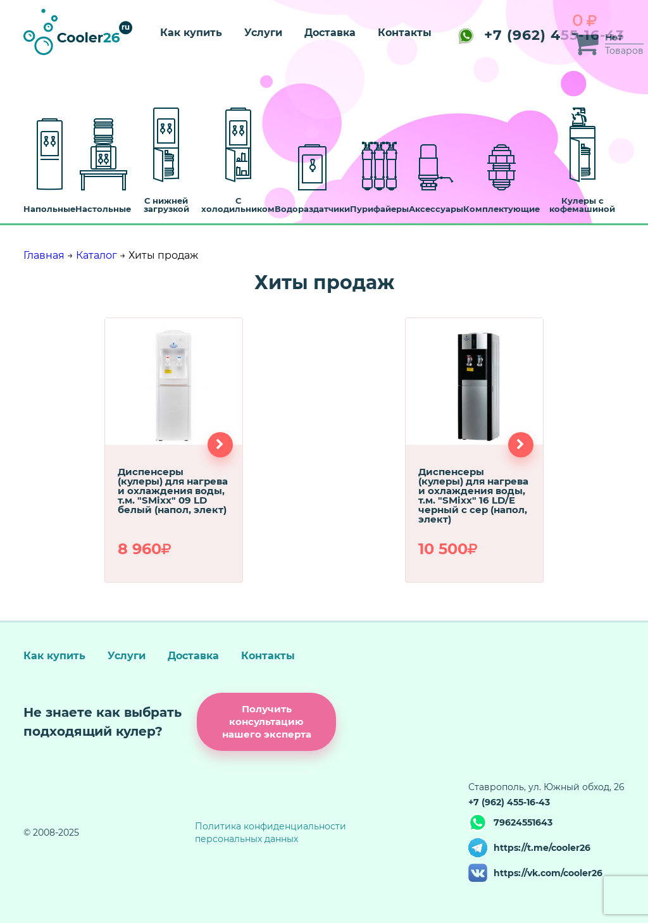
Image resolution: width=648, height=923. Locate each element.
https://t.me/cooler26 (542, 847)
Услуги (263, 33)
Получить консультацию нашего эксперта (266, 721)
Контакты (405, 33)
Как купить (191, 33)
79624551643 (523, 822)
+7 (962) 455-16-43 (542, 35)
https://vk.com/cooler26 (548, 873)
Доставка (330, 33)
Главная (44, 255)
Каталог (96, 255)
